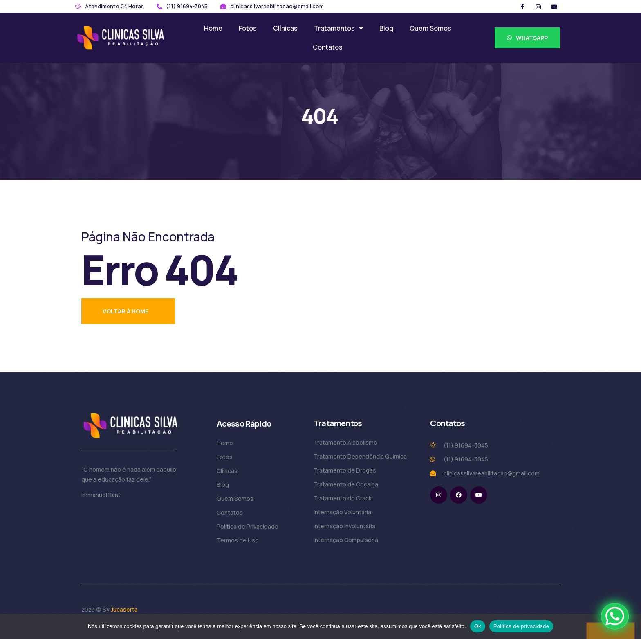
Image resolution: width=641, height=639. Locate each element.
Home (213, 28)
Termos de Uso (238, 540)
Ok (477, 626)
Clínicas (285, 28)
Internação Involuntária (344, 526)
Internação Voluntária (342, 512)
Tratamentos (338, 28)
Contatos (328, 47)
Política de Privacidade (247, 526)
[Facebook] (522, 6)
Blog (386, 28)
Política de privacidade (521, 626)
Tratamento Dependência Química (360, 456)
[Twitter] (554, 6)
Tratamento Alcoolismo (345, 442)
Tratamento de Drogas (345, 470)
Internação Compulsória (346, 540)
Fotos (248, 28)
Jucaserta (124, 609)
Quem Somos (430, 28)
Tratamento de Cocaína (346, 484)
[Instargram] (538, 6)
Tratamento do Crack (343, 498)
